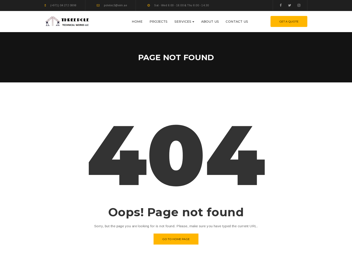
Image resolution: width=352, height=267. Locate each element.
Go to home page (176, 239)
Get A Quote (289, 21)
